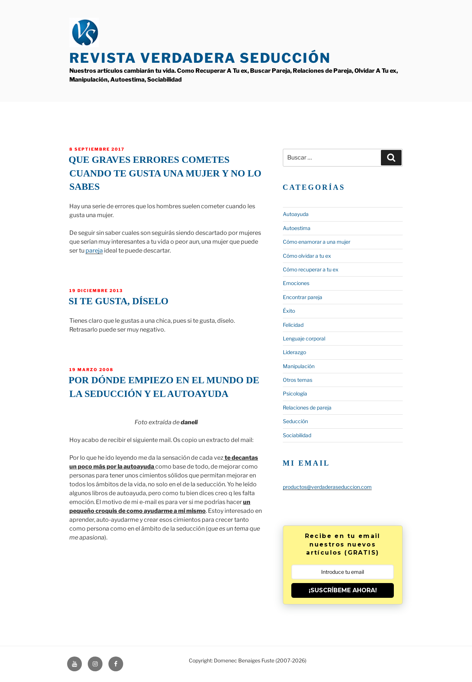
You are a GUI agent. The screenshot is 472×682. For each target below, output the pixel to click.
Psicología (295, 393)
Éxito (289, 311)
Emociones (296, 283)
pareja (94, 250)
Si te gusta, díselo (119, 301)
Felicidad (293, 325)
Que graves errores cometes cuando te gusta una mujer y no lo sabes (165, 173)
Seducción (295, 421)
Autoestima (296, 228)
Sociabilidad (297, 435)
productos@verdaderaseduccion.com (327, 487)
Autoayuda (296, 214)
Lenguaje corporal (304, 338)
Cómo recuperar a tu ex (311, 269)
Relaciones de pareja (307, 407)
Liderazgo (294, 352)
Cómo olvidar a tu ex (307, 256)
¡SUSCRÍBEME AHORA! (343, 590)
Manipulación (299, 366)
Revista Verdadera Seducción (200, 58)
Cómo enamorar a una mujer (316, 242)
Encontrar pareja (302, 297)
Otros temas (297, 380)
